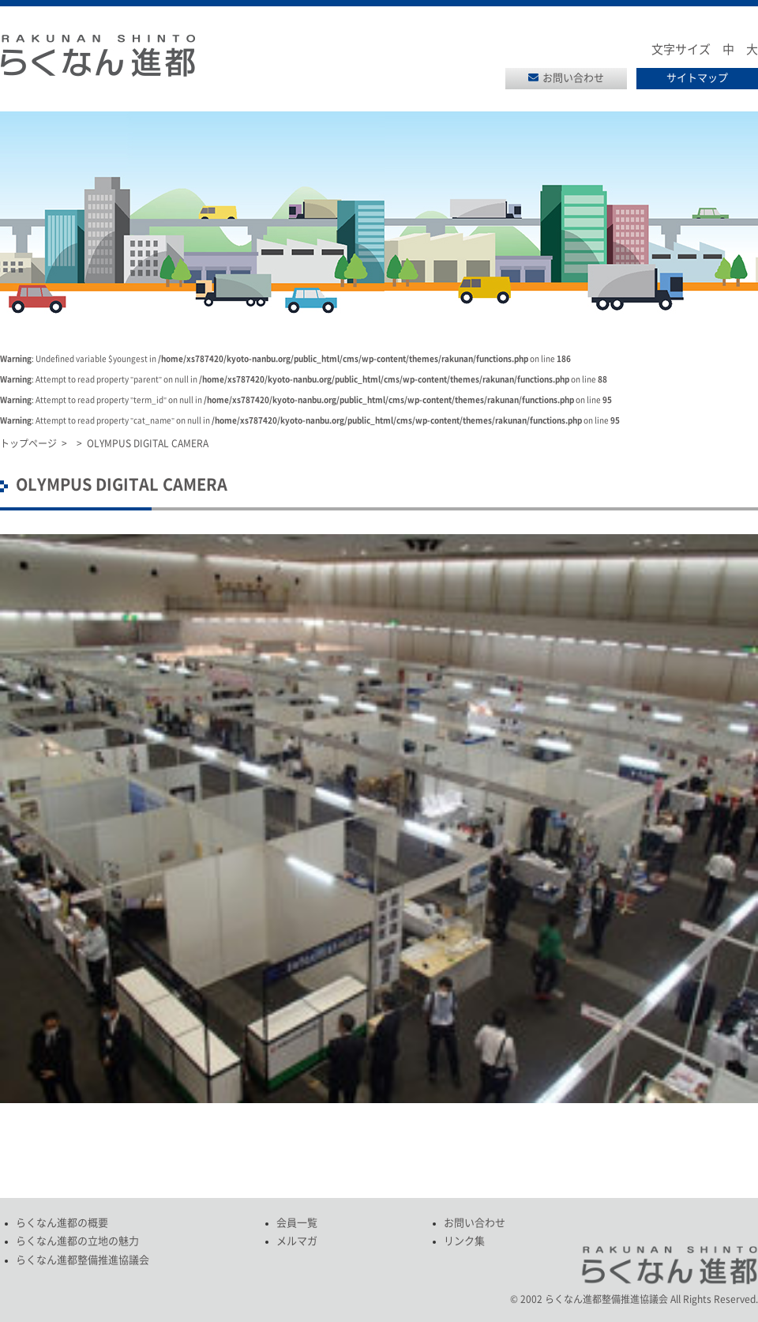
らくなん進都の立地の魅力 (77, 1241)
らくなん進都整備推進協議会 (82, 1260)
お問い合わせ (573, 78)
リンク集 (464, 1241)
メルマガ (296, 1241)
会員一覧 (296, 1223)
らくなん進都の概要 (62, 1223)
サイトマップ (697, 78)
